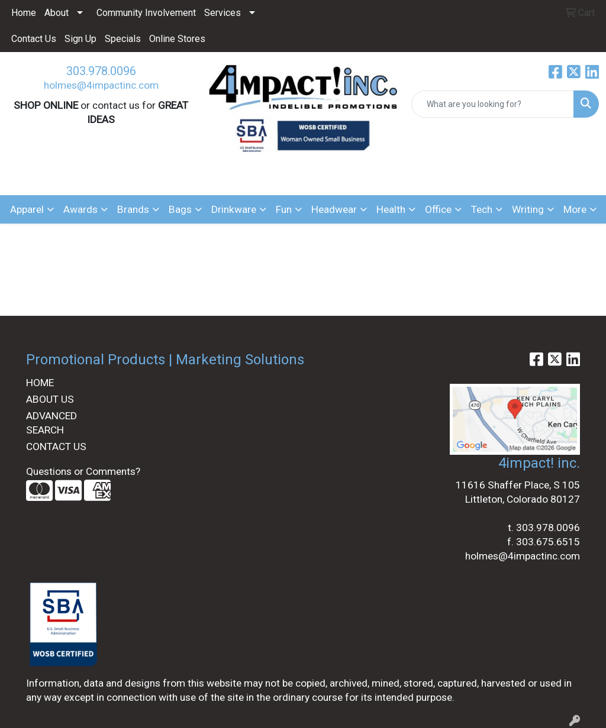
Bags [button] (180, 209)
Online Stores (177, 38)
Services (222, 12)
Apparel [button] (27, 209)
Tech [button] (481, 209)
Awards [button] (80, 209)
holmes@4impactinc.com (101, 85)
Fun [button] (284, 209)
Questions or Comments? (83, 471)
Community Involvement (146, 12)
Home (23, 12)
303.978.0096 (101, 71)
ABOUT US (50, 399)
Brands (133, 209)
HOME (40, 383)
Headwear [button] (334, 209)
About (56, 12)
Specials (123, 38)
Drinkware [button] (233, 209)
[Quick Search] (492, 104)
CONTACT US (56, 446)
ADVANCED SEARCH (51, 423)
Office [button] (438, 209)
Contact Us (33, 38)
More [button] (574, 209)
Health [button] (390, 209)
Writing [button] (528, 209)
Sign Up (80, 38)
